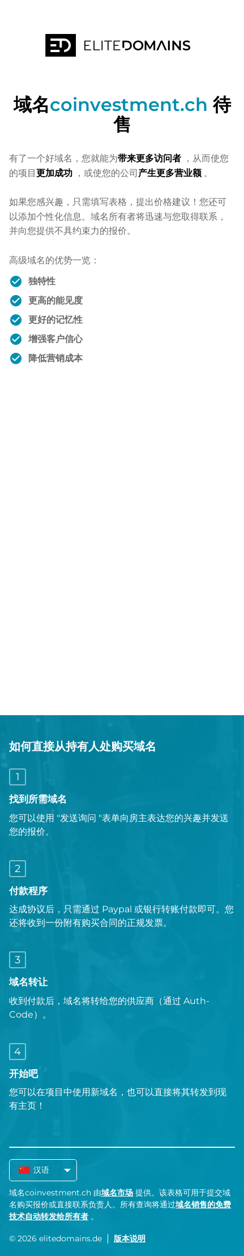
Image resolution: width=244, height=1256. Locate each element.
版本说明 (129, 1238)
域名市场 (117, 1192)
